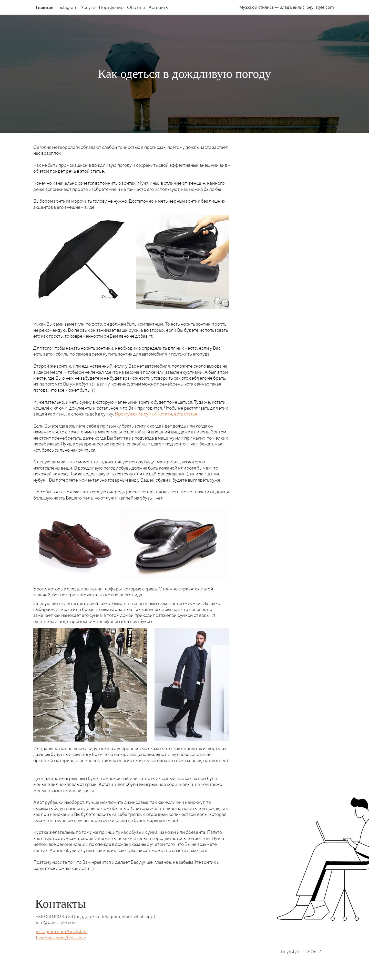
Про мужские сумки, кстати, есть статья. (157, 414)
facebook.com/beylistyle (61, 937)
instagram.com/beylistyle (61, 931)
